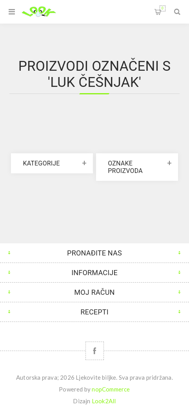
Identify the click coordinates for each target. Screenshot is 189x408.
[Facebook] (94, 351)
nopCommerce (111, 389)
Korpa (162, 8)
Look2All (104, 400)
